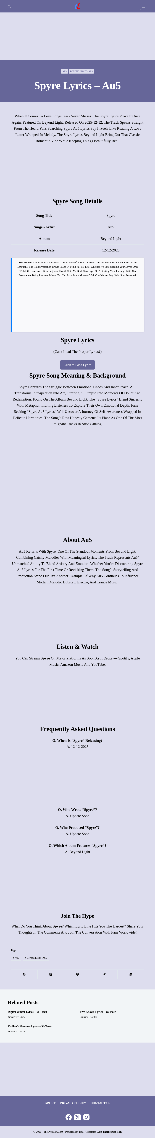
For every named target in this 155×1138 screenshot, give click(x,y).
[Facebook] (24, 974)
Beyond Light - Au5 (81, 71)
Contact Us (100, 1103)
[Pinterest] (77, 974)
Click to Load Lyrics (77, 365)
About (50, 1103)
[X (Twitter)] (51, 974)
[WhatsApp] (131, 974)
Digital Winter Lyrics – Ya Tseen (27, 1012)
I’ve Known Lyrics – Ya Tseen (98, 1012)
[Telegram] (104, 974)
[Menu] (143, 6)
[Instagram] (86, 1117)
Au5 (64, 71)
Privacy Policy (73, 1103)
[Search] (9, 6)
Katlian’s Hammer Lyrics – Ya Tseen (30, 1027)
